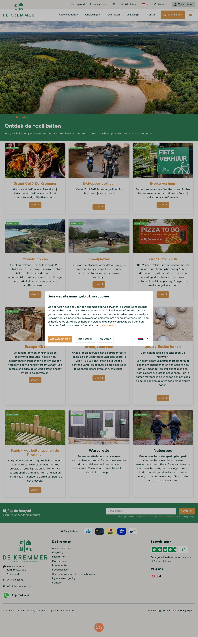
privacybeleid (107, 325)
